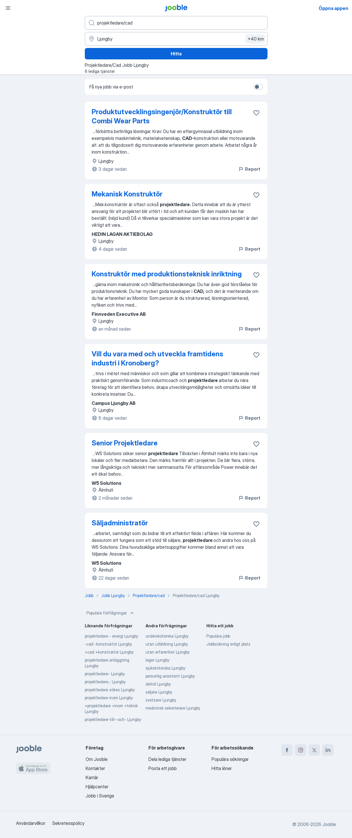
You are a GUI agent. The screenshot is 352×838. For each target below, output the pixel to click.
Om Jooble (97, 759)
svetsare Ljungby (161, 700)
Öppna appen (333, 8)
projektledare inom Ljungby (109, 697)
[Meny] (8, 8)
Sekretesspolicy (68, 823)
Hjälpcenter (97, 786)
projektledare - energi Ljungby (111, 636)
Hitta (176, 54)
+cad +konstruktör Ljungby (109, 652)
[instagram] (300, 750)
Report (249, 169)
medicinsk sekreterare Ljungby (173, 708)
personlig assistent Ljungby (170, 676)
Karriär (92, 777)
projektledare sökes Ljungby (110, 689)
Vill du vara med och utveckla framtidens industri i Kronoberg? (157, 358)
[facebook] (287, 750)
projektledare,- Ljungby (105, 681)
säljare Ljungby (159, 692)
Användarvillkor (30, 823)
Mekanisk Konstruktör (127, 194)
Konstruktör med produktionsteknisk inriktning (167, 274)
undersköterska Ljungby (167, 636)
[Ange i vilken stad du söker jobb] (176, 39)
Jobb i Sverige (100, 796)
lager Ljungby (157, 660)
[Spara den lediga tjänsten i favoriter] (256, 113)
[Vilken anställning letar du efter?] (176, 23)
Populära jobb (218, 636)
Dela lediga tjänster (167, 759)
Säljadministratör (120, 523)
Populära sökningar (230, 759)
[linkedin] (328, 750)
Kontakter (95, 768)
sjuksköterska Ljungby (165, 668)
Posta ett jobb (162, 768)
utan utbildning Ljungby (167, 644)
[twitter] (314, 750)
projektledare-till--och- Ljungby (113, 719)
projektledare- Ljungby (105, 673)
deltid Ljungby (158, 684)
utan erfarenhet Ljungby (168, 652)
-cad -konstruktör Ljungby (108, 644)
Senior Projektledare (125, 443)
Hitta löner (222, 768)
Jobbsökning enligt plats (228, 644)
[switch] (258, 87)
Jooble (329, 824)
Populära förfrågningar (111, 613)
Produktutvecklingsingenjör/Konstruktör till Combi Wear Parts (162, 116)
